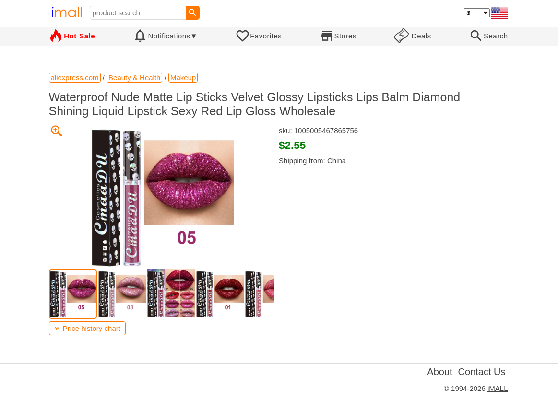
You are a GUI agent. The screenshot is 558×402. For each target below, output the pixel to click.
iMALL (497, 388)
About (439, 371)
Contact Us (482, 371)
